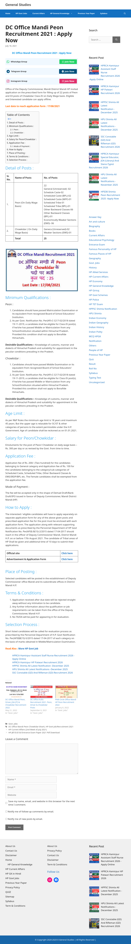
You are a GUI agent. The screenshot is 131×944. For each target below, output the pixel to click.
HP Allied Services (98, 272)
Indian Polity (95, 331)
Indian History (96, 327)
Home (7, 13)
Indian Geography (98, 322)
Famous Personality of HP (102, 249)
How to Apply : (16, 149)
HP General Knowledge (62, 13)
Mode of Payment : (22, 146)
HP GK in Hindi (13, 873)
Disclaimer (11, 855)
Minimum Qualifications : (21, 126)
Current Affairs (38, 13)
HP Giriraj (94, 290)
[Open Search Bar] (124, 13)
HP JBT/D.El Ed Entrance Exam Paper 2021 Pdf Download (34, 732)
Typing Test (95, 377)
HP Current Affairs (98, 276)
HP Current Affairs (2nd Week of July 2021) (27, 729)
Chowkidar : (19, 132)
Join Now (68, 61)
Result (92, 363)
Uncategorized (97, 382)
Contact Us (11, 850)
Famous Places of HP (100, 253)
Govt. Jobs (13, 723)
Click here (67, 553)
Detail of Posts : (16, 122)
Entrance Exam (97, 244)
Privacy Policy (12, 887)
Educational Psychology (101, 240)
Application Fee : (17, 142)
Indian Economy (97, 318)
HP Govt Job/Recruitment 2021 (59, 726)
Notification (95, 340)
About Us (10, 846)
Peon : (16, 129)
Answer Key (95, 217)
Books (92, 230)
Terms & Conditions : (19, 156)
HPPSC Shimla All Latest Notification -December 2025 (40, 665)
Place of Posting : (17, 153)
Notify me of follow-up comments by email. (31, 811)
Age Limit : (14, 135)
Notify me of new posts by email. (25, 818)
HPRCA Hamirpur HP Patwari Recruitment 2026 (37, 662)
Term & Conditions (15, 905)
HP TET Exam (96, 304)
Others (92, 345)
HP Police (94, 299)
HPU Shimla (95, 313)
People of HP (96, 350)
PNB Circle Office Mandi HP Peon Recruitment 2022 (65, 702)
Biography (94, 226)
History (93, 267)
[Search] (116, 39)
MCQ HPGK (95, 336)
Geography (95, 258)
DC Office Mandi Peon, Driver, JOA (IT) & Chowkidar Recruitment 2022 (15, 703)
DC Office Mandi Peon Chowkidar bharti (26, 726)
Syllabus (103, 13)
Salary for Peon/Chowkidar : (22, 139)
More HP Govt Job (28, 648)
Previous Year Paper (86, 13)
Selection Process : (18, 159)
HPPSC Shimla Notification (103, 308)
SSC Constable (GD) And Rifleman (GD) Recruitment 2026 (42, 672)
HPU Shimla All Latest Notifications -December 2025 (40, 669)
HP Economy (95, 281)
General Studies (18, 5)
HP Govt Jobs (21, 13)
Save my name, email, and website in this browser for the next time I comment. (41, 803)
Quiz (91, 359)
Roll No (93, 368)
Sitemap (9, 896)
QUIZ (8, 892)
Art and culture (97, 221)
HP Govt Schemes (98, 295)
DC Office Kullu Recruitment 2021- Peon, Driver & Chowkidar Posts (41, 703)
